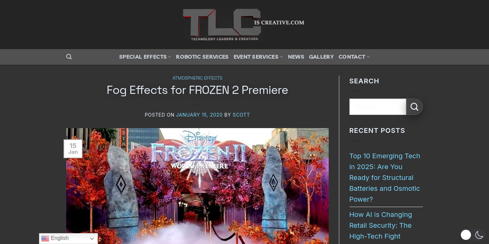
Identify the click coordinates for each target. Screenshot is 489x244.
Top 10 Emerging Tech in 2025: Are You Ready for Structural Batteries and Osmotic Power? (384, 177)
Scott (241, 115)
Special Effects (145, 56)
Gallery (321, 56)
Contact (354, 56)
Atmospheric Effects (197, 78)
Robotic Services (202, 56)
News (296, 56)
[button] (69, 56)
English (55, 239)
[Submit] (414, 107)
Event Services (258, 56)
